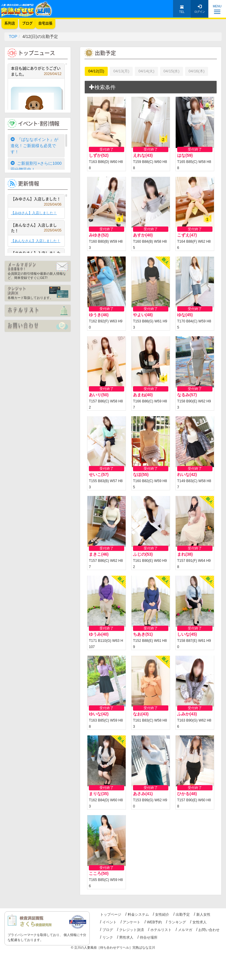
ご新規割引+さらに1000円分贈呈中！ (36, 166)
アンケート (131, 922)
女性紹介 (162, 914)
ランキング (177, 922)
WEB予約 (154, 922)
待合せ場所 (148, 937)
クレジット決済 (131, 930)
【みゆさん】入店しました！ (36, 199)
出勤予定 (183, 914)
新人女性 (203, 914)
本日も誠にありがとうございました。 (36, 71)
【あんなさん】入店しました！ (36, 228)
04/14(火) (146, 71)
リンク (107, 937)
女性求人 (199, 922)
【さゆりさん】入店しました (36, 253)
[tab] (151, 87)
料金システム (138, 914)
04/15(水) (172, 71)
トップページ (110, 914)
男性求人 (126, 937)
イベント (109, 922)
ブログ (107, 930)
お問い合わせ (209, 930)
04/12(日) (96, 71)
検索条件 (102, 87)
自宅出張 (45, 23)
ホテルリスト (161, 930)
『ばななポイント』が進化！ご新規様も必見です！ (34, 145)
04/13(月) (121, 71)
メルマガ (185, 930)
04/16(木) (197, 71)
